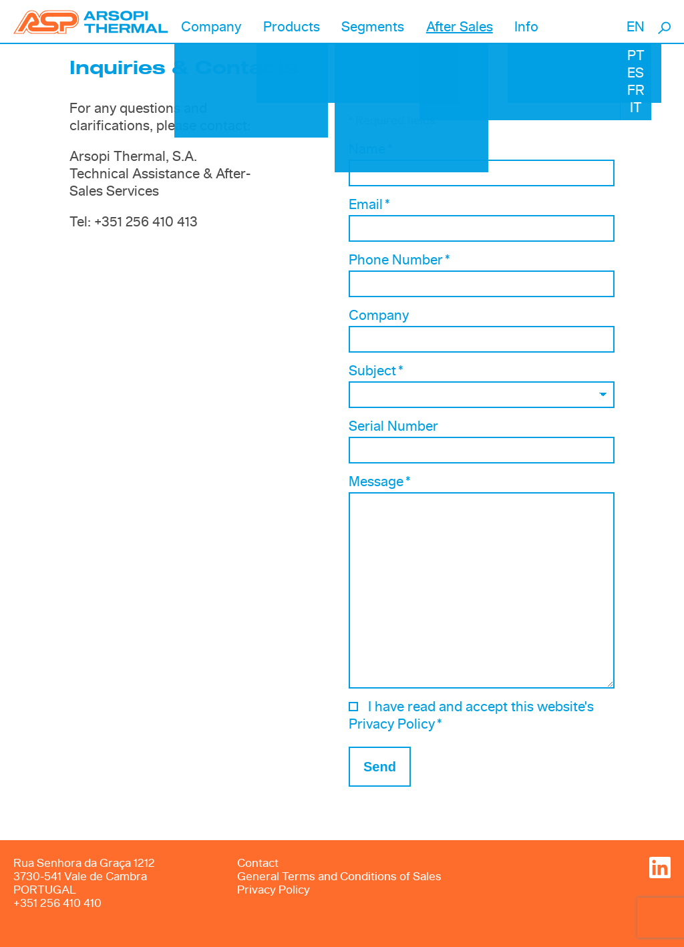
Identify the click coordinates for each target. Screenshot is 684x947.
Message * (380, 482)
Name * (371, 149)
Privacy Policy (273, 890)
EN (636, 27)
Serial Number (393, 426)
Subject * (376, 371)
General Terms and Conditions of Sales (339, 876)
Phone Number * (399, 260)
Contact (258, 863)
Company (379, 316)
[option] (482, 100)
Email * (369, 205)
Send (379, 766)
